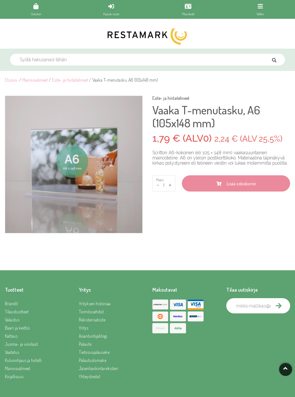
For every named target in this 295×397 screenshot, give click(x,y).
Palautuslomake (92, 360)
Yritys (83, 328)
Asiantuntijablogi (93, 336)
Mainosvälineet (35, 80)
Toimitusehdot (91, 311)
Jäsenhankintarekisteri (98, 368)
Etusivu (11, 80)
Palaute (85, 344)
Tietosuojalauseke (94, 352)
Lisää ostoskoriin (236, 183)
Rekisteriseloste (92, 319)
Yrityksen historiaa (95, 303)
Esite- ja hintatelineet (70, 80)
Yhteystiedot (89, 376)
